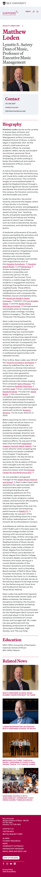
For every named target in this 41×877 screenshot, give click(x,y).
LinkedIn (15, 864)
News (5, 844)
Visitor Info (8, 831)
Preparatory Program (13, 849)
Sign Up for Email (11, 858)
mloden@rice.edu (11, 107)
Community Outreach (13, 846)
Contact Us (8, 829)
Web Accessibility (9, 872)
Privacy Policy (8, 870)
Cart (37, 11)
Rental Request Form (12, 834)
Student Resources (11, 841)
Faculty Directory (11, 26)
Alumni (6, 838)
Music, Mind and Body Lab (14, 851)
